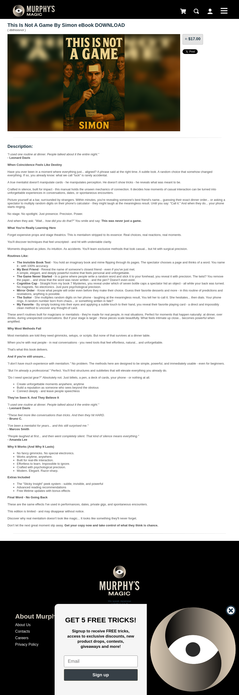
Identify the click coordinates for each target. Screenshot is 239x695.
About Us (23, 625)
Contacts (22, 631)
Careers (21, 638)
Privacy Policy (27, 644)
